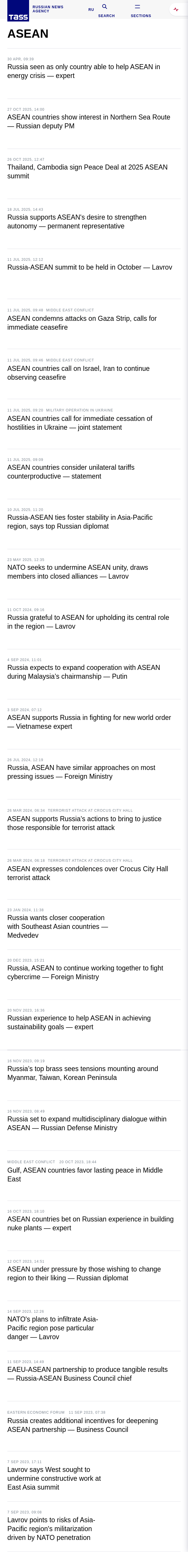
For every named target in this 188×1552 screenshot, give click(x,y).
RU (91, 10)
